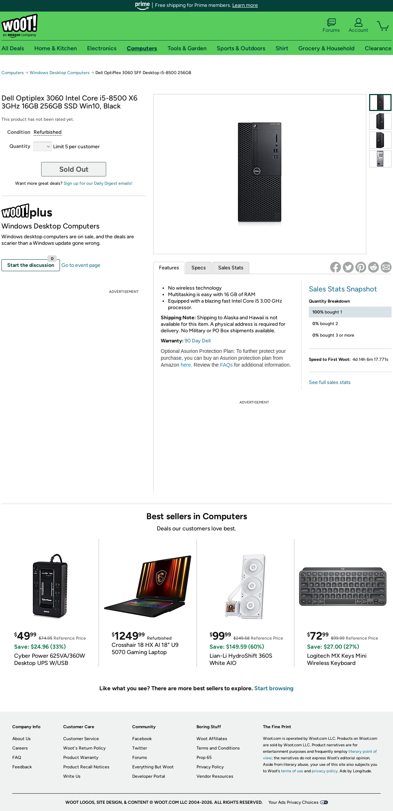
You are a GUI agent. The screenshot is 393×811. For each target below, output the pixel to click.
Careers (20, 748)
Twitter (139, 748)
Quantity (19, 146)
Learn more (245, 5)
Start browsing (274, 688)
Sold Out (73, 169)
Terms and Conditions (218, 748)
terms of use (292, 771)
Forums (331, 25)
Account (358, 25)
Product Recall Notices (86, 766)
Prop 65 (204, 757)
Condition (18, 132)
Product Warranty (80, 757)
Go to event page (80, 265)
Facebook (142, 738)
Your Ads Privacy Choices (293, 802)
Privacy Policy (210, 766)
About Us (21, 738)
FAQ (16, 757)
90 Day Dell (198, 341)
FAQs (226, 365)
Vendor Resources (214, 776)
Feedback (22, 766)
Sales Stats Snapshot (343, 289)
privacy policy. (325, 771)
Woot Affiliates (211, 738)
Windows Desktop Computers (60, 72)
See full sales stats (330, 382)
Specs (198, 268)
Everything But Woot (153, 766)
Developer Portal (148, 776)
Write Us (72, 776)
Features (169, 268)
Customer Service (81, 738)
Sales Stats (230, 268)
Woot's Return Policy (84, 748)
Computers (12, 72)
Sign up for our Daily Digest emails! (98, 183)
